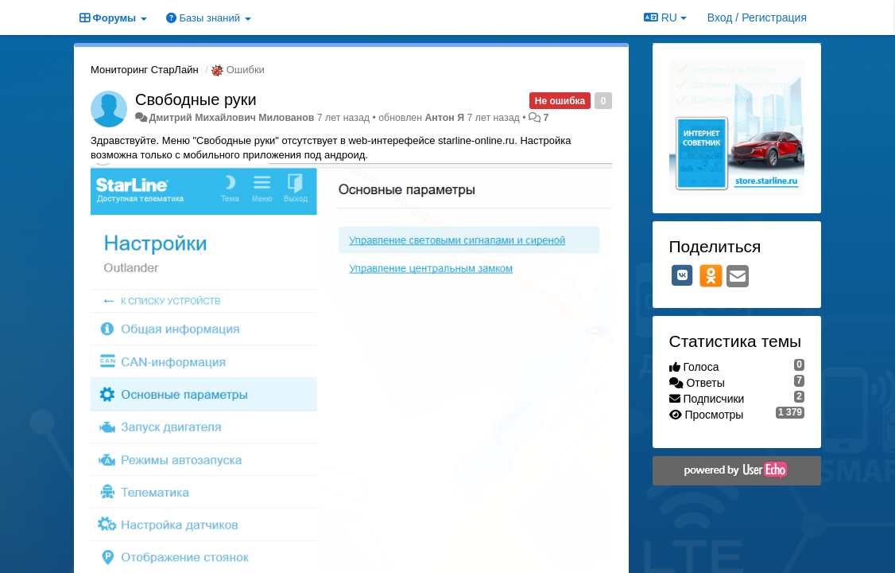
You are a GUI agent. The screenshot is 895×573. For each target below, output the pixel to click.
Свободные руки (196, 99)
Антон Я (444, 117)
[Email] (737, 277)
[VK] (683, 275)
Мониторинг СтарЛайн (145, 70)
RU (665, 17)
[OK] (711, 275)
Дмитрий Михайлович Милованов (231, 117)
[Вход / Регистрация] (757, 17)
